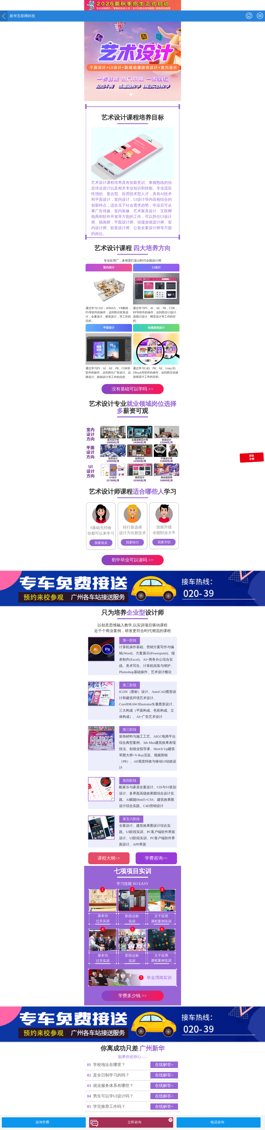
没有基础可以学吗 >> (132, 388)
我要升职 (164, 542)
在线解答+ (164, 1065)
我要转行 (132, 542)
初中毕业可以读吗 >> (132, 559)
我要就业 (100, 542)
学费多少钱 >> (132, 995)
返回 (4, 16)
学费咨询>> (156, 858)
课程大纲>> (108, 858)
